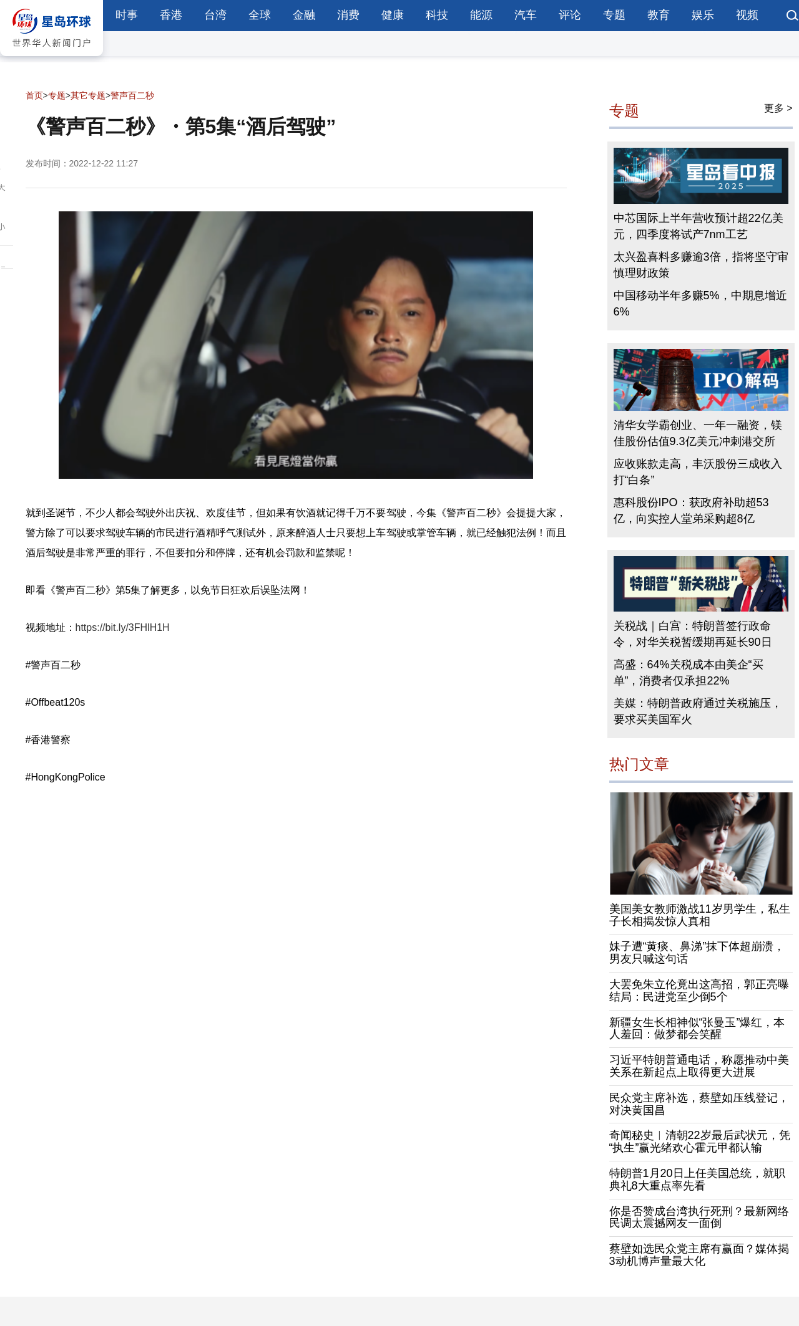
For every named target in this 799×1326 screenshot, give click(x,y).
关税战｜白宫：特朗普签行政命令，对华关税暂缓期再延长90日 (693, 634)
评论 (570, 15)
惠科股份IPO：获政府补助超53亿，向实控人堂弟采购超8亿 (691, 510)
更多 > (778, 108)
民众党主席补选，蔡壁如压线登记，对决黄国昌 (699, 1104)
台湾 (215, 15)
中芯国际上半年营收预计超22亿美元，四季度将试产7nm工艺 (698, 226)
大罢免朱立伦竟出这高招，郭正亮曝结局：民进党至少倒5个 (699, 990)
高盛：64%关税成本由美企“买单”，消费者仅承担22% (688, 672)
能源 (481, 15)
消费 (348, 15)
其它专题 (88, 95)
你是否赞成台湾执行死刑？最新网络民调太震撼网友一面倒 (699, 1217)
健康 (392, 15)
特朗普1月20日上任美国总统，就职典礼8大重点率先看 (697, 1179)
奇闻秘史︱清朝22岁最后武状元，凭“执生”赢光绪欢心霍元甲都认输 (699, 1141)
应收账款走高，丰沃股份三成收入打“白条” (698, 472)
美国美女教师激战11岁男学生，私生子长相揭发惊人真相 (699, 915)
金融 (304, 15)
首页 (34, 95)
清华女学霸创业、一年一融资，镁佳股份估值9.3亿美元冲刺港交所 (698, 433)
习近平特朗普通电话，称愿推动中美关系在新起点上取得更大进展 (699, 1066)
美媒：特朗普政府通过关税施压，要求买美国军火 (698, 711)
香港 (171, 15)
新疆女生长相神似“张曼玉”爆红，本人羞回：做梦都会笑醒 (697, 1028)
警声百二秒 (132, 95)
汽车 (525, 15)
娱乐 (703, 15)
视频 (747, 15)
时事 (126, 15)
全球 (259, 15)
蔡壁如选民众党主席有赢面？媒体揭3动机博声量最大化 (699, 1254)
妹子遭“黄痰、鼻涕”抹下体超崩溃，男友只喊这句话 (697, 952)
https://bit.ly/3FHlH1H (123, 627)
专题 (614, 15)
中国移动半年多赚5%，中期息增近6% (700, 303)
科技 (437, 15)
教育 (658, 15)
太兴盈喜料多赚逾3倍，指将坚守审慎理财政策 (701, 265)
